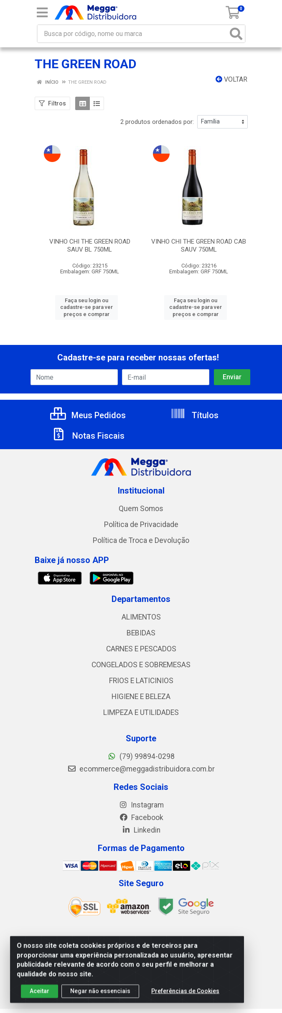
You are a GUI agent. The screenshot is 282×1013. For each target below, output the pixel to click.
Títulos (194, 415)
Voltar (231, 79)
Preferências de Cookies (185, 996)
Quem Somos (141, 508)
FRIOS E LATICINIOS (141, 680)
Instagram (141, 805)
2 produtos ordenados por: (157, 122)
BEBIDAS (141, 633)
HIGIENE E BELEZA (141, 696)
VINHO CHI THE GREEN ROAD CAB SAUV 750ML (198, 245)
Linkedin (141, 830)
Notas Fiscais (87, 436)
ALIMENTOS (141, 617)
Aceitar (39, 996)
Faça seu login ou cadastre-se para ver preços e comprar (86, 307)
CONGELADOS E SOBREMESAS (141, 665)
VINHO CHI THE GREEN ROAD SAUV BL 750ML (89, 245)
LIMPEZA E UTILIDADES (141, 712)
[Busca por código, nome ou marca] (133, 33)
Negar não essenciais (100, 996)
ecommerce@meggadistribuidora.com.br (141, 769)
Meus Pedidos (88, 415)
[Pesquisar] (236, 33)
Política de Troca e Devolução (141, 540)
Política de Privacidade (141, 524)
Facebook (141, 817)
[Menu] (42, 12)
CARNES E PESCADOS (141, 649)
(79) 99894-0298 (141, 756)
